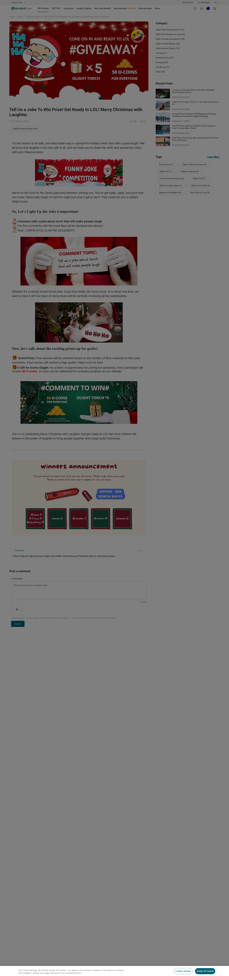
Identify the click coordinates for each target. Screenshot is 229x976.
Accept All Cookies (205, 971)
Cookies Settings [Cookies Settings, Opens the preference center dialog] (183, 971)
